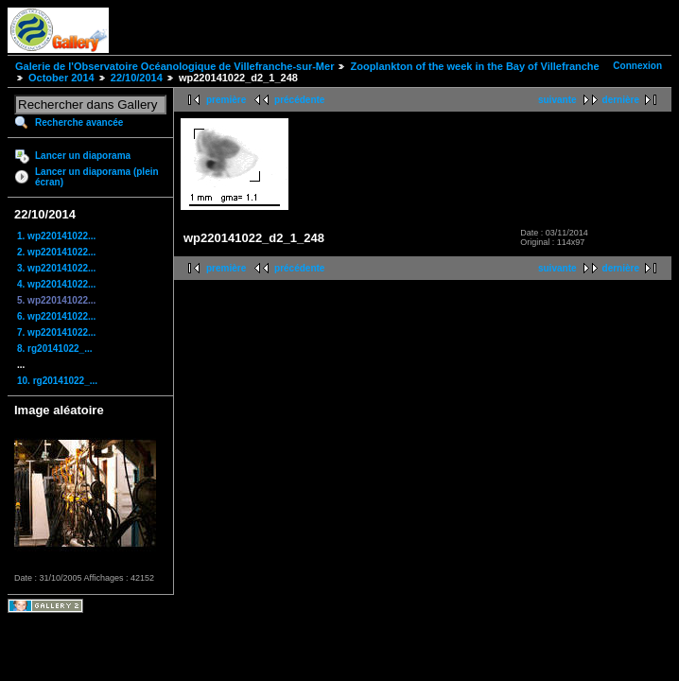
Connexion (637, 66)
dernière (620, 100)
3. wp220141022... (56, 268)
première (226, 100)
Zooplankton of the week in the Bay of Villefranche (474, 66)
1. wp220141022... (56, 236)
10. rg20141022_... (57, 380)
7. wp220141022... (56, 332)
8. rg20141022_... (55, 348)
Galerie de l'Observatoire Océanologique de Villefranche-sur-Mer (174, 66)
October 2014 (61, 77)
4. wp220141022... (56, 284)
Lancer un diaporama (83, 155)
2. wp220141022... (56, 252)
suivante (557, 100)
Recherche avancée (79, 122)
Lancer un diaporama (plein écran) (97, 176)
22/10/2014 (137, 77)
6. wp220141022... (56, 316)
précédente (299, 100)
